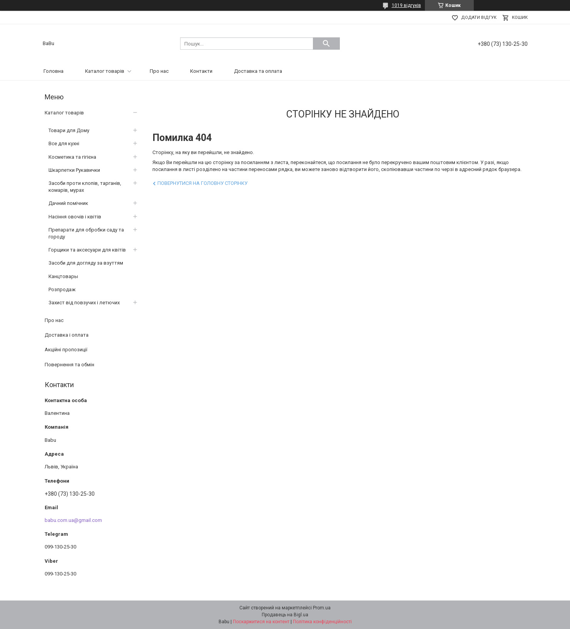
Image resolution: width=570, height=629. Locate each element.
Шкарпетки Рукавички (74, 170)
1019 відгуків (406, 5)
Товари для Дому (68, 130)
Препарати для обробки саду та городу (86, 233)
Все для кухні (63, 143)
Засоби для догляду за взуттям (85, 263)
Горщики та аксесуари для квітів (87, 250)
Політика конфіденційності (322, 621)
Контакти (201, 71)
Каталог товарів (104, 71)
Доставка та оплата (258, 71)
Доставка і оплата (67, 335)
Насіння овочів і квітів (74, 217)
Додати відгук (478, 17)
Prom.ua (322, 608)
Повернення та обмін (69, 364)
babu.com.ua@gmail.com (73, 520)
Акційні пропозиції (66, 349)
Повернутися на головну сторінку (202, 183)
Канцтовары (63, 276)
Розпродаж (61, 289)
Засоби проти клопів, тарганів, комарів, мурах (84, 186)
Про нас (159, 71)
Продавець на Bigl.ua (285, 614)
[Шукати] (326, 43)
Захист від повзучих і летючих (84, 302)
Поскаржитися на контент (261, 621)
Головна (53, 71)
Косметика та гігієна (72, 157)
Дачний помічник (68, 203)
